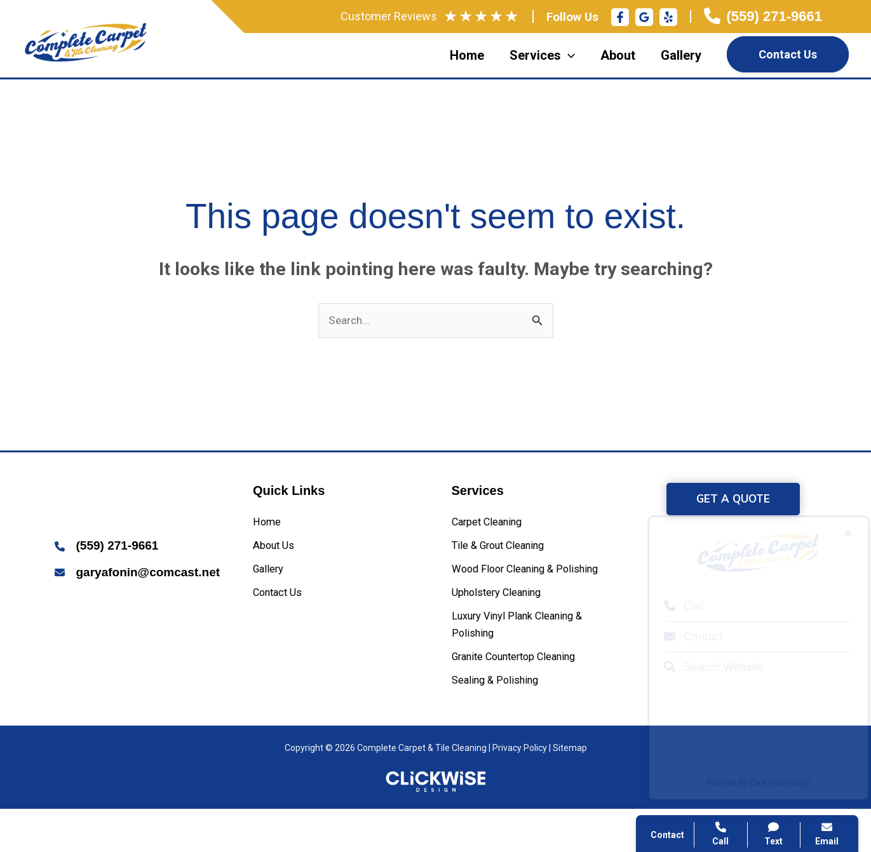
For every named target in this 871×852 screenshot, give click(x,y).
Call (672, 606)
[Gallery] (271, 578)
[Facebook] (620, 17)
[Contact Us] (282, 604)
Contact (682, 636)
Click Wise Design (769, 782)
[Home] (269, 525)
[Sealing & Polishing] (502, 723)
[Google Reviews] (644, 17)
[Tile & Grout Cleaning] (507, 551)
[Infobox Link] (763, 17)
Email (826, 834)
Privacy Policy (519, 792)
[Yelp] (668, 17)
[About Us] (277, 551)
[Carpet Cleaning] (494, 525)
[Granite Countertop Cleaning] (526, 697)
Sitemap (570, 792)
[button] (733, 501)
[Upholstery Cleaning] (504, 623)
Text (774, 834)
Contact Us (788, 54)
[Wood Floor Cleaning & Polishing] (535, 588)
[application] (568, 55)
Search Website (702, 667)
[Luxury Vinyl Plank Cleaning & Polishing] (535, 660)
